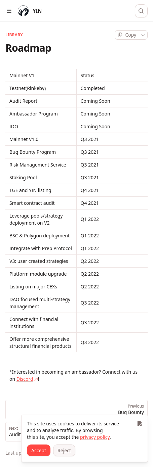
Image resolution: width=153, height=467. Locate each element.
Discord (27, 379)
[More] (143, 35)
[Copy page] (127, 35)
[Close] (139, 423)
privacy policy (95, 437)
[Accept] (38, 450)
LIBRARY (14, 35)
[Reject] (64, 450)
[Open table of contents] (9, 11)
